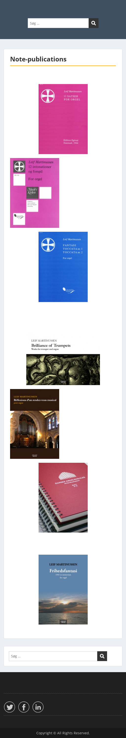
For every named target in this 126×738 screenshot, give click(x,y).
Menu (9, 8)
